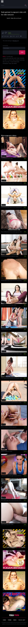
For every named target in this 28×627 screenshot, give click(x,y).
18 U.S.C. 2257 (21, 620)
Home (4, 620)
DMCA (14, 620)
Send (22, 52)
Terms (9, 620)
